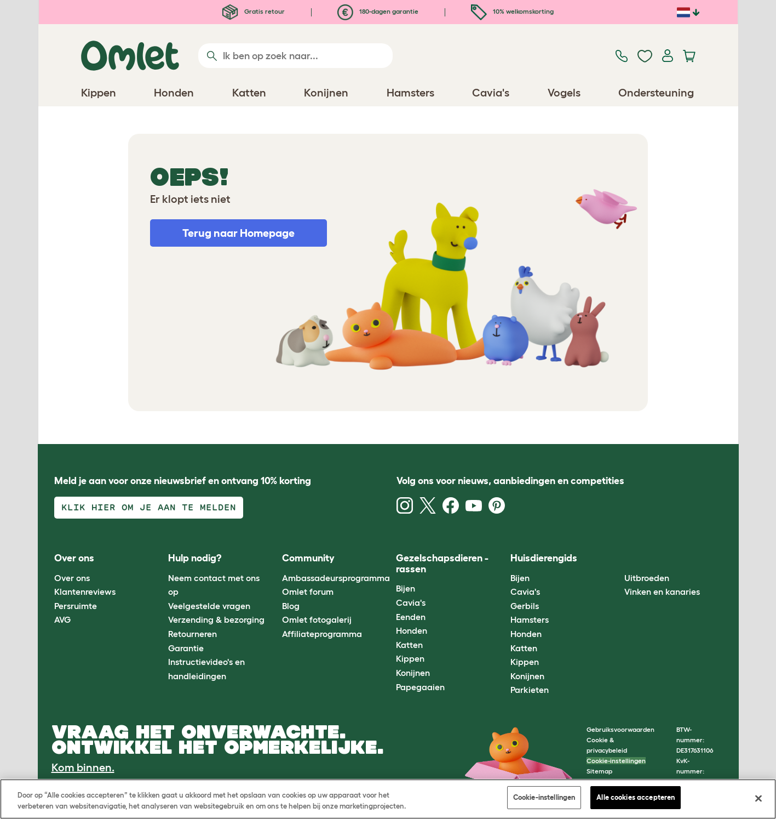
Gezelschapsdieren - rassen (442, 564)
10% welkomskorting (512, 11)
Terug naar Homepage (238, 233)
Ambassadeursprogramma (336, 578)
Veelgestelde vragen (209, 606)
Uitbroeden (646, 578)
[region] (388, 799)
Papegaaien (420, 687)
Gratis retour (253, 11)
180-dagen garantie (377, 11)
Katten (409, 645)
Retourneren (192, 634)
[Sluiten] (758, 798)
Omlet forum (308, 591)
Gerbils (524, 606)
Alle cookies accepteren (635, 797)
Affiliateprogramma (322, 634)
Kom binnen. (82, 767)
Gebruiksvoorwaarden (620, 729)
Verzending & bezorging (216, 619)
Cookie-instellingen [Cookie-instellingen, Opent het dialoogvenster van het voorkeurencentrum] (544, 797)
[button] (616, 559)
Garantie (186, 648)
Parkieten (529, 690)
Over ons (72, 578)
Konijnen (413, 673)
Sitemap (599, 771)
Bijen (405, 588)
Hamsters (529, 619)
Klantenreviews (85, 591)
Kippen (410, 658)
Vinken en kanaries (662, 591)
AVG (62, 619)
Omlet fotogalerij (317, 619)
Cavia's (411, 602)
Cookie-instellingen (616, 760)
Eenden (411, 617)
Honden (411, 630)
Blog (291, 606)
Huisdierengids (543, 558)
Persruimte (75, 606)
